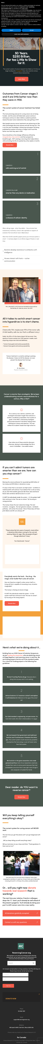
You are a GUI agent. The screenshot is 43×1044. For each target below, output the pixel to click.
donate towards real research (19, 889)
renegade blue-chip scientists (11, 137)
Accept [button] (31, 30)
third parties (29, 10)
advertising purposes (20, 15)
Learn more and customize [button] (21, 34)
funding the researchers (15, 655)
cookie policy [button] (24, 8)
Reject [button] (11, 30)
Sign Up (8, 986)
